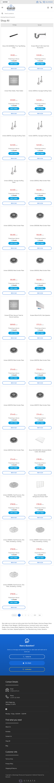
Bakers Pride (8, 625)
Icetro (41, 625)
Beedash (8, 777)
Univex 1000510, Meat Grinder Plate (40, 270)
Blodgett (15, 625)
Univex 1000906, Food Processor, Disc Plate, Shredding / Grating (13, 495)
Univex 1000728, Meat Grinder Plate (14, 450)
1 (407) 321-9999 (15, 697)
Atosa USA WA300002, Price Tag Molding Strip (13, 46)
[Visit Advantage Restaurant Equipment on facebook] (6, 709)
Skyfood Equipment (19, 629)
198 (35, 615)
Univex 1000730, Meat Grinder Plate (14, 405)
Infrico (8, 627)
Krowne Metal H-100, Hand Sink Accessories (40, 46)
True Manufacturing (31, 629)
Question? (5, 2)
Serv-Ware (10, 629)
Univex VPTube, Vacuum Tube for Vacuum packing (14, 316)
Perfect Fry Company (39, 627)
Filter (15, 25)
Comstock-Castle (34, 625)
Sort (39, 25)
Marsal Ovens (29, 627)
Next (40, 615)
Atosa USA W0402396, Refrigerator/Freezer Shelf (40, 495)
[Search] (27, 13)
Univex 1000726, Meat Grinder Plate (40, 360)
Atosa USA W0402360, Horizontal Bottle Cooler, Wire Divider (40, 450)
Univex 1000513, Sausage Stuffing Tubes (40, 91)
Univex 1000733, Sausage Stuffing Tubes (13, 135)
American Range (43, 623)
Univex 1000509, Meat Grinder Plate (14, 270)
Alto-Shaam (34, 623)
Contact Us (27, 656)
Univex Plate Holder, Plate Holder (14, 91)
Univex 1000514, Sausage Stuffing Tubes (14, 181)
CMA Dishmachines (23, 625)
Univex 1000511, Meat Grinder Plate (14, 225)
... (31, 615)
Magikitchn (22, 627)
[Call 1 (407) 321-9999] (41, 2)
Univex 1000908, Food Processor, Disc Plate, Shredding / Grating (13, 585)
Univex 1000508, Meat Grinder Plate (40, 225)
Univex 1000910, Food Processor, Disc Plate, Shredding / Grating (13, 540)
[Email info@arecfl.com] (37, 2)
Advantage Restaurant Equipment (8, 17)
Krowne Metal (14, 627)
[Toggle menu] (2, 7)
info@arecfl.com (14, 691)
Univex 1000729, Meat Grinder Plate (14, 360)
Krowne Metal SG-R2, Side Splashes (40, 315)
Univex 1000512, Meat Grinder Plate (40, 180)
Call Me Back (48, 2)
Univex (39, 629)
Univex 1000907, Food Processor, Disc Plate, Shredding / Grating (40, 540)
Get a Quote (27, 663)
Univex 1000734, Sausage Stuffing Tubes (40, 135)
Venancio (44, 629)
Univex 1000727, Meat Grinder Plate (40, 405)
